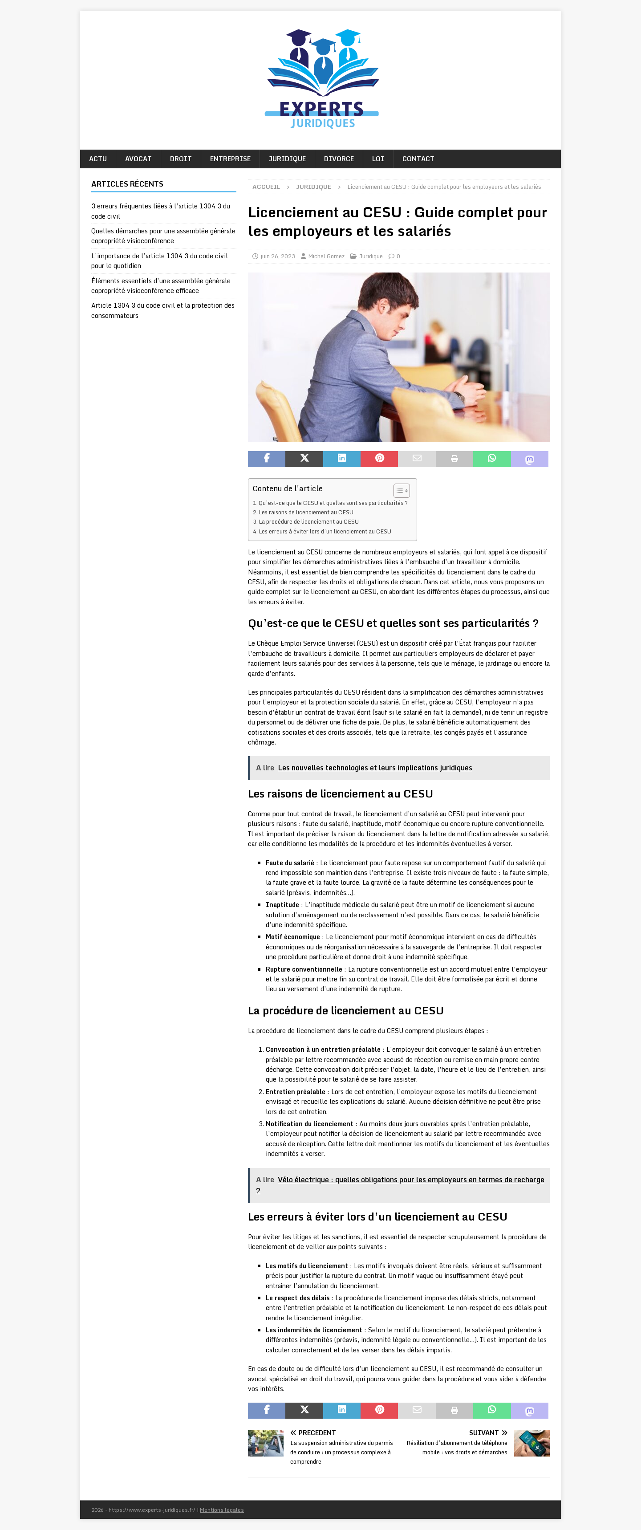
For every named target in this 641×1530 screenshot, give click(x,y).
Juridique (287, 159)
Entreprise (230, 159)
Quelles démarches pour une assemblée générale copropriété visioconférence (163, 236)
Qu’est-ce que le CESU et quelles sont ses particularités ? (333, 502)
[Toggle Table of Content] (397, 490)
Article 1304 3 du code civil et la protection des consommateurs (163, 310)
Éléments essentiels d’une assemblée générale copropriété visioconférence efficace (161, 286)
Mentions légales (222, 1510)
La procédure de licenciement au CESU (309, 521)
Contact (418, 159)
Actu (98, 159)
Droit (181, 159)
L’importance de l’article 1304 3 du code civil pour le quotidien (159, 261)
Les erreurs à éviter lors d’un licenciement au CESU (325, 531)
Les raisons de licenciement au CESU (306, 512)
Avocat (138, 159)
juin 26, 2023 (277, 256)
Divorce (339, 159)
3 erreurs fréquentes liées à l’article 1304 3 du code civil (160, 211)
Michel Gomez (326, 256)
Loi (378, 159)
